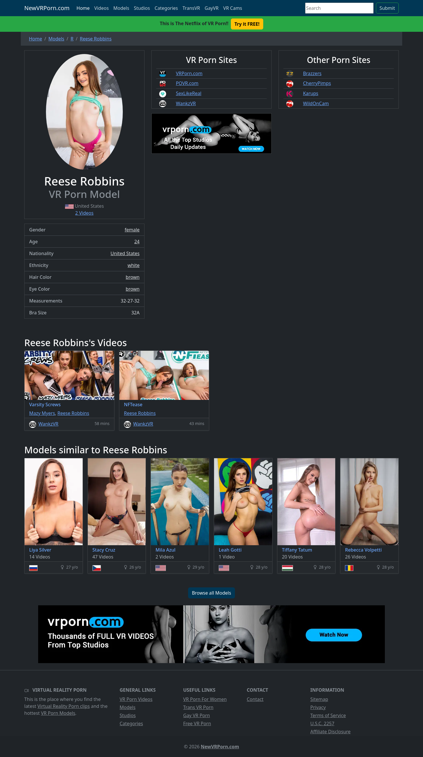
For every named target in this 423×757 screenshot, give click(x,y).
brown (133, 277)
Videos (101, 8)
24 (137, 241)
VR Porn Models (58, 713)
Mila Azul (165, 550)
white (134, 265)
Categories (166, 8)
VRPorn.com (189, 73)
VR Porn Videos (136, 699)
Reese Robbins (73, 413)
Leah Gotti (230, 550)
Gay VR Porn (196, 715)
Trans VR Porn (198, 707)
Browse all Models (211, 593)
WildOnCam (316, 103)
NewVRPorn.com (47, 8)
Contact (255, 699)
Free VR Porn (197, 723)
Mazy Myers (42, 413)
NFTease (133, 404)
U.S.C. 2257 (322, 723)
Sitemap (319, 699)
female (132, 230)
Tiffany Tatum (297, 550)
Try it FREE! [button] (247, 24)
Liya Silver (40, 550)
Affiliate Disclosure (330, 731)
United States (125, 253)
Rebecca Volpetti (363, 550)
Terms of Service (328, 715)
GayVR (211, 8)
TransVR (191, 8)
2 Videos (84, 213)
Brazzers (312, 73)
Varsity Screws (45, 404)
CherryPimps (317, 83)
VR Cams (232, 8)
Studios (142, 8)
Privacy (318, 707)
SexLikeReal (188, 93)
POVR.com (187, 83)
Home (83, 8)
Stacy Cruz (103, 550)
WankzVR (186, 103)
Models (121, 8)
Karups (310, 93)
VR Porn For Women (205, 699)
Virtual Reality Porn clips (64, 706)
